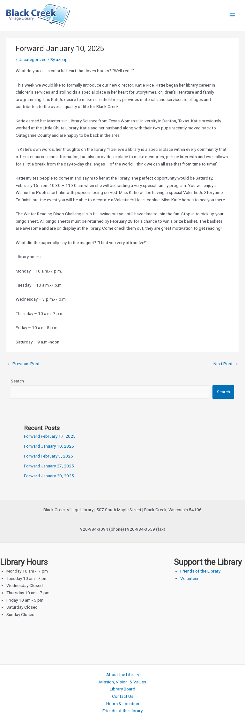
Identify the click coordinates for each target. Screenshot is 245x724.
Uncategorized (33, 59)
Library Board (122, 688)
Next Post (225, 363)
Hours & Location (122, 703)
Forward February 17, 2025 (50, 436)
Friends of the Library (200, 571)
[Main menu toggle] (232, 15)
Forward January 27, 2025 (49, 465)
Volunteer (189, 578)
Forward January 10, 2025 (49, 446)
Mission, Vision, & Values (122, 681)
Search (17, 380)
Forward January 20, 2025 (49, 475)
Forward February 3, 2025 (48, 455)
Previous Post (23, 363)
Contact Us (122, 696)
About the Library (122, 674)
